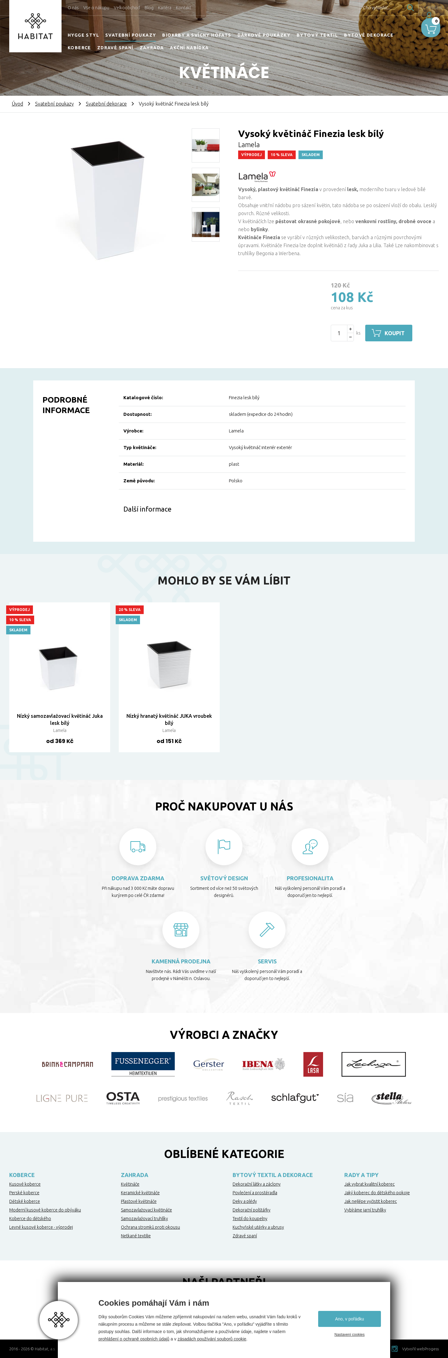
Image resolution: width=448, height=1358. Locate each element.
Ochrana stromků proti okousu (150, 1227)
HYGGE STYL (83, 35)
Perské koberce (24, 1192)
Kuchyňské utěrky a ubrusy (258, 1227)
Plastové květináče (139, 1201)
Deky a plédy (245, 1201)
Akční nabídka (189, 47)
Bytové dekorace (369, 35)
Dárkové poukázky (264, 35)
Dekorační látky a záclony (257, 1184)
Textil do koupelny (250, 1218)
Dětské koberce (24, 1201)
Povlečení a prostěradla (255, 1192)
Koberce (79, 47)
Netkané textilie (136, 1235)
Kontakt (183, 7)
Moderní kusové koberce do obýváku (45, 1209)
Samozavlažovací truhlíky (144, 1218)
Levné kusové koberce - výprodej (41, 1227)
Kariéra (164, 7)
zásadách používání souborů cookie (212, 1338)
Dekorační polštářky (251, 1209)
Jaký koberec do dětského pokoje (377, 1192)
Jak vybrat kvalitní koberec (369, 1184)
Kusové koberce (25, 1184)
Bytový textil (317, 35)
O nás (73, 7)
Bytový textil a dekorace (273, 1175)
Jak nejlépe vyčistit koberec (370, 1201)
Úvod (17, 103)
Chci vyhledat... (361, 7)
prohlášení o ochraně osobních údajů (133, 1338)
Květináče (130, 1184)
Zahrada (152, 47)
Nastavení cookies (349, 1334)
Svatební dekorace (106, 103)
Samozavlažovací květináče (146, 1209)
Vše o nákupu (96, 7)
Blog (149, 7)
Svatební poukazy (130, 35)
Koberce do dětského (30, 1218)
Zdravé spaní (115, 47)
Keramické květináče (140, 1192)
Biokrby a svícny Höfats (196, 35)
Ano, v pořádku (349, 1318)
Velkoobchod (127, 7)
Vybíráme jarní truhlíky (365, 1209)
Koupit (397, 333)
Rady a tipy (361, 1175)
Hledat (395, 7)
